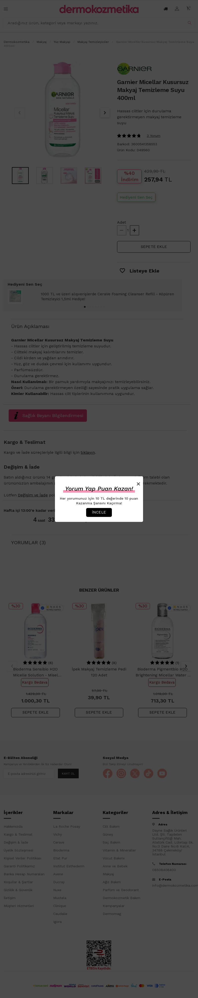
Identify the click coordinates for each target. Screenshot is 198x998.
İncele (99, 512)
